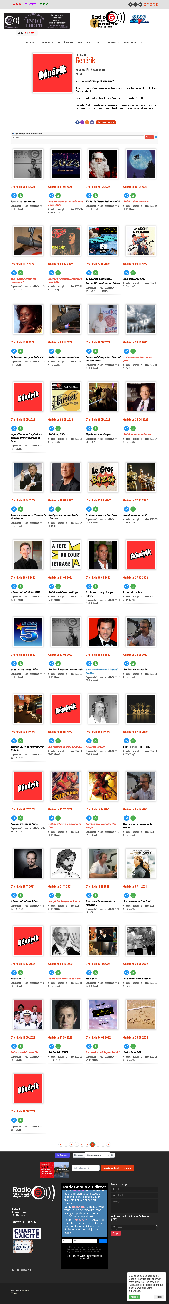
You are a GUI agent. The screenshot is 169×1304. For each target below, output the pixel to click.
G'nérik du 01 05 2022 (98, 419)
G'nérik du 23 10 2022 (135, 342)
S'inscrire (149, 137)
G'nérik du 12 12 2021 (97, 809)
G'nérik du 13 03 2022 (60, 577)
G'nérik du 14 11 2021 (97, 886)
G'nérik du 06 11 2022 (60, 342)
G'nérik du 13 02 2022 (60, 654)
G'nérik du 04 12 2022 (60, 264)
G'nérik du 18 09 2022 (23, 1037)
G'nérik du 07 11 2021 (135, 886)
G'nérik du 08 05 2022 (60, 419)
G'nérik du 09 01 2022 (98, 732)
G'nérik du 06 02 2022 (98, 654)
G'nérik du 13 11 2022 (22, 342)
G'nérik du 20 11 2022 (135, 264)
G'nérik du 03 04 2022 (98, 500)
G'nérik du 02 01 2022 (135, 732)
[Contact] (92, 122)
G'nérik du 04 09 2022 (98, 1037)
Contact (100, 42)
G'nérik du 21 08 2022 (23, 1111)
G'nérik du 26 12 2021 (23, 809)
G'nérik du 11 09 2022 (60, 1037)
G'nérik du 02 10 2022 (98, 964)
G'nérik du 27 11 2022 (98, 264)
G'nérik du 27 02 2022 (135, 577)
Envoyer (116, 1233)
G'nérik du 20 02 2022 (23, 654)
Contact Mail (26, 1269)
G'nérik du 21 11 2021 (59, 886)
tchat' (44, 4)
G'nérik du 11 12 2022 (22, 264)
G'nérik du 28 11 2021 (22, 886)
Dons (17, 4)
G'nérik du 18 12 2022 (135, 186)
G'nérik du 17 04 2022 (23, 500)
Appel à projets (65, 42)
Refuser (159, 1297)
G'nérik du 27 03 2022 (135, 500)
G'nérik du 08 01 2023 (23, 186)
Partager (62, 1155)
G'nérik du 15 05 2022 (23, 419)
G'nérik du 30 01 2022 (135, 654)
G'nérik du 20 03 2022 (23, 577)
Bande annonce (106, 122)
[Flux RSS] (87, 122)
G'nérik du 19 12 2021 (60, 809)
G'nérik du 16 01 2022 (60, 732)
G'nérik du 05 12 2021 (135, 809)
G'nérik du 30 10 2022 (98, 342)
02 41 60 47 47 (151, 4)
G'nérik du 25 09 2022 (135, 964)
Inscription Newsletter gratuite (117, 1167)
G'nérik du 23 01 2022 (23, 732)
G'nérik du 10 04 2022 (60, 500)
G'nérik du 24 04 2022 (135, 419)
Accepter (134, 1297)
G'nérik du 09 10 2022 (60, 964)
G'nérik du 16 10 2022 (23, 964)
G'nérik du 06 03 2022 (98, 577)
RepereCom (26, 1290)
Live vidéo (30, 4)
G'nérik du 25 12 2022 (98, 186)
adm (14, 1293)
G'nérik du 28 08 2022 (135, 1037)
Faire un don (130, 42)
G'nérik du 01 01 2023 (60, 186)
